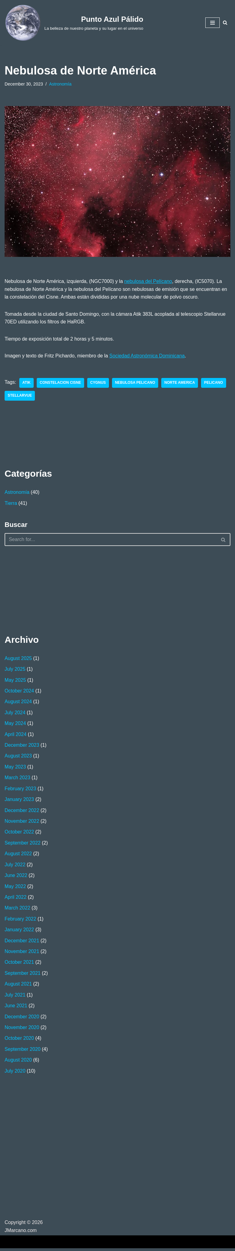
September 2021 (23, 975)
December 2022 (22, 811)
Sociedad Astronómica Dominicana (148, 356)
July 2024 (15, 713)
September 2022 (23, 844)
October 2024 (19, 691)
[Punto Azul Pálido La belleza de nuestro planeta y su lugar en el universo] (74, 22)
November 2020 (22, 1029)
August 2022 (18, 855)
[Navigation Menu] (212, 22)
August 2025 (18, 659)
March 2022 (18, 910)
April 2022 (16, 899)
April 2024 (16, 735)
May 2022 (15, 888)
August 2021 (18, 986)
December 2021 (22, 942)
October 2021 (19, 964)
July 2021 (15, 997)
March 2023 (18, 778)
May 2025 (15, 680)
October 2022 (19, 833)
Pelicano (214, 383)
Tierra (11, 503)
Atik (26, 383)
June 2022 (16, 877)
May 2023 (15, 768)
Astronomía (60, 84)
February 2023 (20, 789)
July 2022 (15, 866)
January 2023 (19, 800)
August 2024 (18, 702)
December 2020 (22, 1018)
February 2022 (20, 920)
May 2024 (15, 724)
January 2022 (19, 931)
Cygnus (98, 383)
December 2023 (22, 746)
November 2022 (22, 822)
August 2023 (18, 757)
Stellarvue (20, 396)
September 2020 (23, 1051)
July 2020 (15, 1073)
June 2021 (16, 1008)
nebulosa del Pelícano (149, 281)
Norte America (180, 383)
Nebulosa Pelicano (136, 383)
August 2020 (18, 1062)
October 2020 (19, 1040)
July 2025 (15, 669)
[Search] (225, 22)
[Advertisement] (35, 589)
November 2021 (22, 953)
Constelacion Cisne (60, 383)
